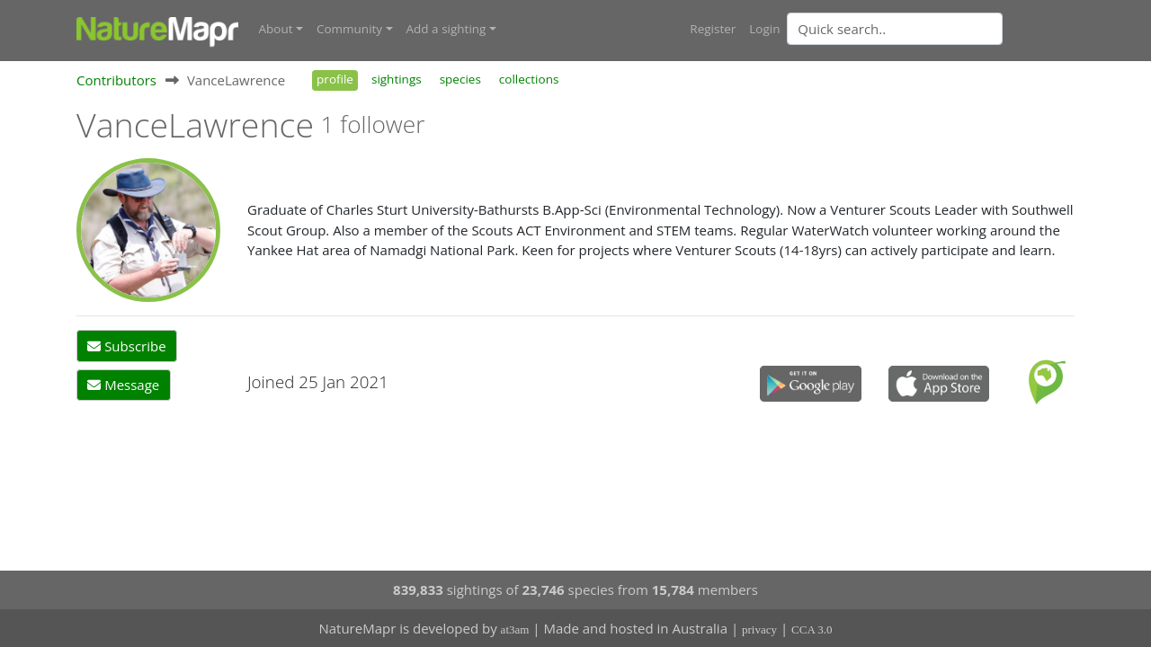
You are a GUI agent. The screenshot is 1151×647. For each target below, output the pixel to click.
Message (123, 385)
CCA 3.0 (812, 629)
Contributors (116, 80)
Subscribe (126, 346)
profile (335, 79)
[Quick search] (895, 29)
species (460, 79)
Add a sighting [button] (446, 29)
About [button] (276, 29)
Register (713, 29)
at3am (515, 629)
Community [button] (349, 29)
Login (764, 29)
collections (529, 79)
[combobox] (931, 29)
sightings (396, 79)
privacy (759, 629)
